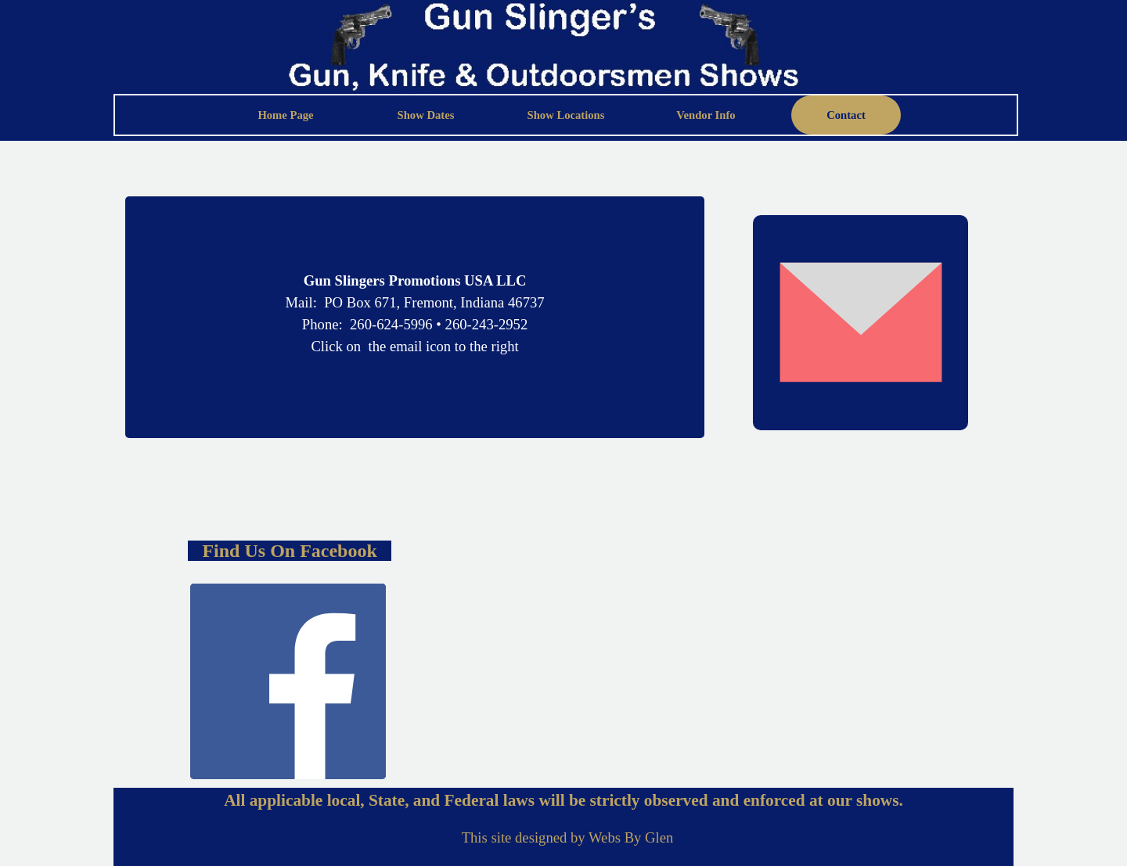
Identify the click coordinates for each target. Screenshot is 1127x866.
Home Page (285, 115)
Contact (846, 115)
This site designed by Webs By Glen (568, 837)
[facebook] (288, 681)
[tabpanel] (415, 281)
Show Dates (426, 115)
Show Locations (566, 115)
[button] (860, 322)
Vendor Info (705, 115)
